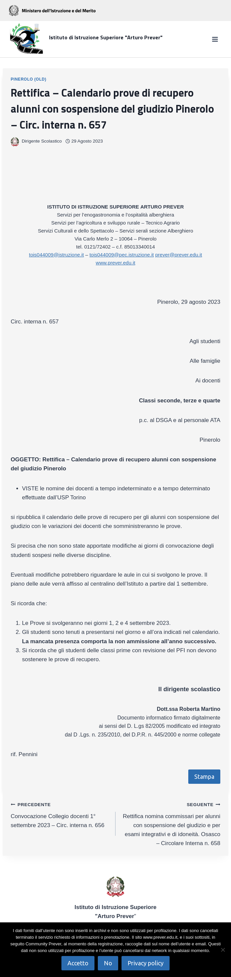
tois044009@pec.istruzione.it (121, 254)
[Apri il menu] (215, 39)
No (108, 963)
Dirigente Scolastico (42, 141)
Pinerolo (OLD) (28, 79)
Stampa (204, 776)
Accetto (77, 963)
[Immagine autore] (15, 141)
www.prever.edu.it (115, 262)
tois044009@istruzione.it (56, 254)
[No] (222, 949)
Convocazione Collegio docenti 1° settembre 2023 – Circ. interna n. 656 (60, 814)
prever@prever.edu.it (178, 254)
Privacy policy (146, 963)
